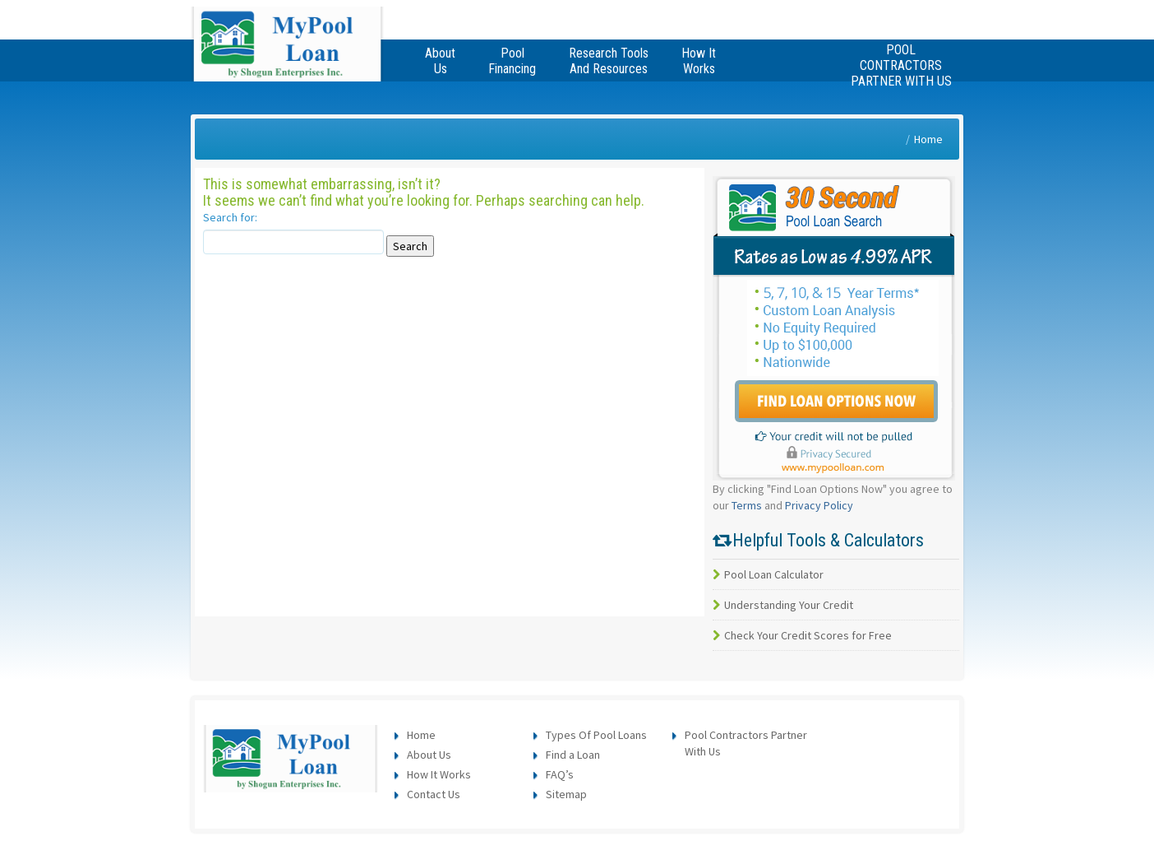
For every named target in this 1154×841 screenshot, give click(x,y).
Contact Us (433, 794)
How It (698, 61)
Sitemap (566, 794)
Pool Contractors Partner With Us (901, 65)
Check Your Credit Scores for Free (802, 635)
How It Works (439, 774)
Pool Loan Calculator (768, 574)
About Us (429, 754)
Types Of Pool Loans (596, 734)
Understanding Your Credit (783, 604)
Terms (747, 505)
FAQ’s (560, 774)
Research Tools (609, 61)
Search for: (230, 217)
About (440, 61)
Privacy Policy (819, 505)
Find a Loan (573, 754)
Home (928, 139)
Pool (512, 61)
